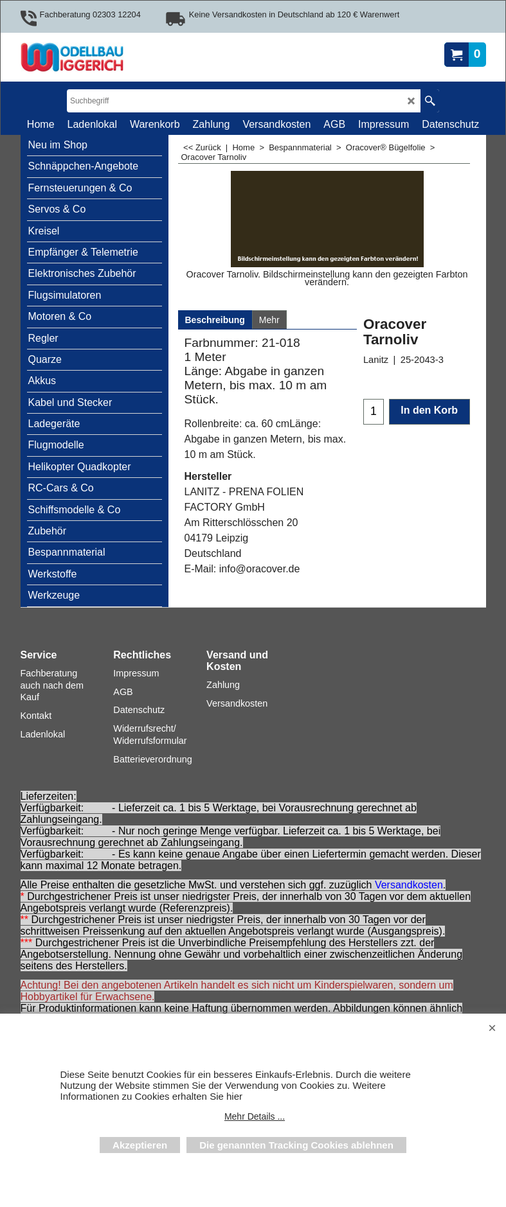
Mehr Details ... (254, 1116)
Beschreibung (215, 320)
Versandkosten (409, 884)
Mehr (269, 320)
